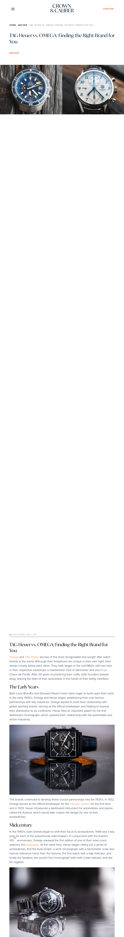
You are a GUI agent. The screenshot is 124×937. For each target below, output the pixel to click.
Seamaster (32, 844)
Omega (14, 657)
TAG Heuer (32, 657)
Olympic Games (80, 804)
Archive (22, 25)
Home (12, 25)
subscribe (108, 8)
